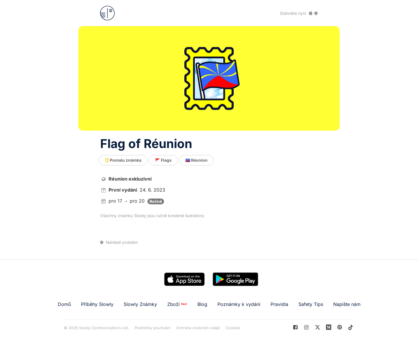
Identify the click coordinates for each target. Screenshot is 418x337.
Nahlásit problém (119, 242)
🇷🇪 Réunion (196, 160)
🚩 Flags (163, 160)
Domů (64, 304)
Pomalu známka (123, 160)
